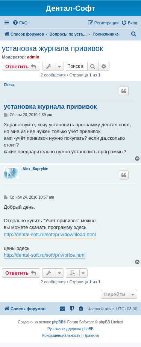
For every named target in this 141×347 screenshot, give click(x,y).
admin (33, 57)
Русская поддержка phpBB (70, 329)
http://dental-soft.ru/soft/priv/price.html (44, 255)
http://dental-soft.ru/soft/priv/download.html (50, 234)
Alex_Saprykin (36, 169)
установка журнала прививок (52, 48)
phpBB (58, 322)
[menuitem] (19, 22)
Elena (9, 85)
